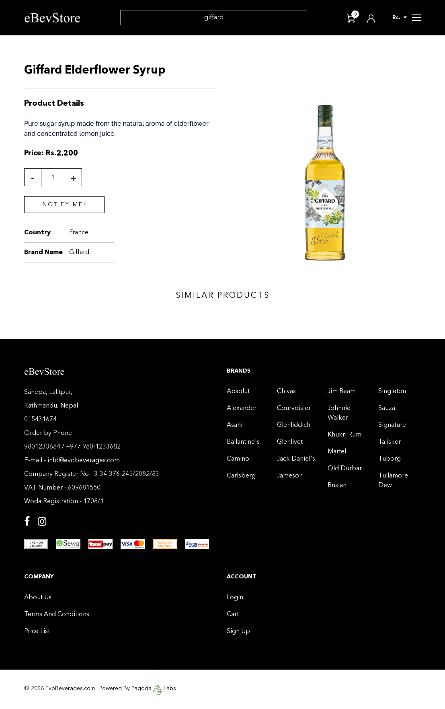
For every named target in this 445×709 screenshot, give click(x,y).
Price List (37, 631)
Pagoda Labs (153, 688)
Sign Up (238, 631)
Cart (233, 614)
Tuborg (389, 459)
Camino (238, 459)
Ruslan (337, 485)
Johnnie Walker (339, 413)
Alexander (241, 408)
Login (235, 597)
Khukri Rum (344, 435)
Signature (392, 425)
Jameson (290, 476)
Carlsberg (241, 476)
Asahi (234, 425)
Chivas (286, 391)
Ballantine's (243, 442)
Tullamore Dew (393, 481)
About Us (37, 597)
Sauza (386, 408)
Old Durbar (345, 468)
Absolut (238, 391)
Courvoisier (294, 408)
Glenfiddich (293, 425)
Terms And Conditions (56, 614)
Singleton (392, 391)
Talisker (389, 442)
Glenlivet (290, 442)
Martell (338, 452)
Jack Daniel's (296, 459)
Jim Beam (342, 391)
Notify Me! (64, 204)
